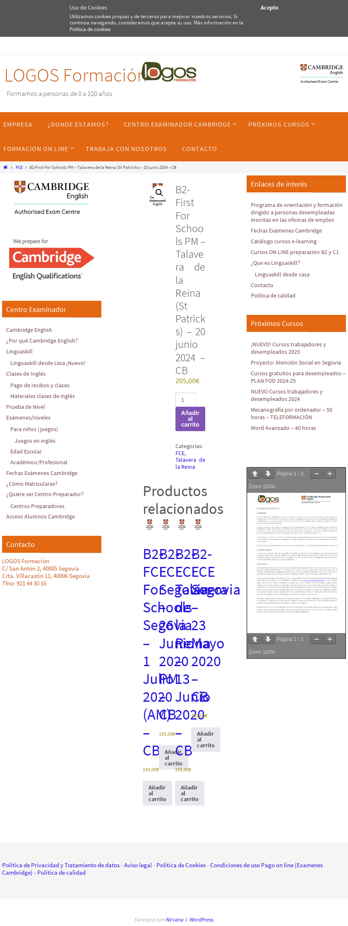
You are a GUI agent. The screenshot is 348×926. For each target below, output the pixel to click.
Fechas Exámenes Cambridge (43, 471)
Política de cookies (90, 29)
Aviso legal (138, 865)
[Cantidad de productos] (186, 400)
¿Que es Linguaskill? (276, 269)
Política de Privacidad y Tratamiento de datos (61, 865)
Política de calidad (275, 302)
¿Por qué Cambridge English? (43, 340)
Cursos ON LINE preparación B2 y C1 (297, 258)
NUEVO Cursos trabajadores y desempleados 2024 (289, 407)
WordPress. (201, 919)
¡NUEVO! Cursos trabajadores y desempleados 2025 (290, 354)
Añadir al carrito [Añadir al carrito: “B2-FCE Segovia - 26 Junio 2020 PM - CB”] (173, 757)
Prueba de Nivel (26, 406)
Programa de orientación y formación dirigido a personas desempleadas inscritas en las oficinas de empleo (289, 216)
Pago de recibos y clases (41, 385)
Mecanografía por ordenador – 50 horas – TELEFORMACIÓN (293, 426)
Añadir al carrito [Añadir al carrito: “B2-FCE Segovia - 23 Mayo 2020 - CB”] (206, 739)
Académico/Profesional (40, 460)
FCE (19, 167)
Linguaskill (20, 351)
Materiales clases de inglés (44, 395)
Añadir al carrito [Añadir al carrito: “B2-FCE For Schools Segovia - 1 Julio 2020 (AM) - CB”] (157, 793)
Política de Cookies (181, 865)
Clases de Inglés (26, 373)
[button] (159, 192)
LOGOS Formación (75, 75)
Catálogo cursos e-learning (285, 248)
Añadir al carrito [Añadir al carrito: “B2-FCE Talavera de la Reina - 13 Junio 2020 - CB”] (190, 793)
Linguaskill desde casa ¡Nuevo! (49, 362)
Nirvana (174, 919)
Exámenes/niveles (29, 416)
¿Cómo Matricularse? (33, 481)
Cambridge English (30, 329)
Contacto (263, 291)
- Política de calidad (59, 872)
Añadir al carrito (190, 419)
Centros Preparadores (38, 504)
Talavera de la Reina (190, 463)
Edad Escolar (27, 450)
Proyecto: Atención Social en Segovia (287, 371)
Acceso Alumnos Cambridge (41, 514)
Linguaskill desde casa (283, 281)
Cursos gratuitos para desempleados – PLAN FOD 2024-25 (297, 390)
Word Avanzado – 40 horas (284, 440)
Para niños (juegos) (35, 428)
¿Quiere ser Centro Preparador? (46, 492)
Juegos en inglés (35, 439)
